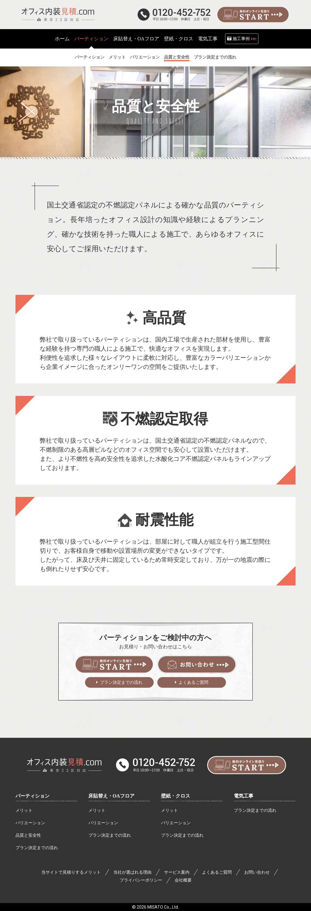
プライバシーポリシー (141, 880)
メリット (23, 810)
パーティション (32, 795)
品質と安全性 (28, 835)
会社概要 (183, 880)
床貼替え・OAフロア (136, 38)
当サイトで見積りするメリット (71, 872)
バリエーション (30, 823)
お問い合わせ (257, 872)
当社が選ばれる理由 (132, 872)
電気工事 (207, 38)
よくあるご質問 (193, 682)
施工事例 (245, 39)
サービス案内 (177, 872)
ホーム (62, 38)
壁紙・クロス (178, 38)
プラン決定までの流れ (121, 682)
